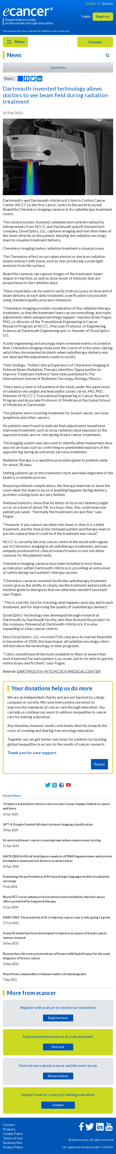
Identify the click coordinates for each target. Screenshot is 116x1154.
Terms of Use (13, 1138)
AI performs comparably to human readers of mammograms (44, 974)
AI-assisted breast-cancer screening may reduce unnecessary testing (52, 840)
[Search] (107, 55)
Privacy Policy (13, 1147)
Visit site (58, 1047)
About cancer (58, 1076)
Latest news (58, 67)
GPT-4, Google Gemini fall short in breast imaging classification (48, 824)
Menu (15, 42)
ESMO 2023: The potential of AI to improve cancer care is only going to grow (56, 917)
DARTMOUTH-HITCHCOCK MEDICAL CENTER (58, 671)
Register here (58, 1018)
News (14, 54)
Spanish (107, 3)
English (91, 3)
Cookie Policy (13, 1134)
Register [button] (103, 16)
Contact (9, 1125)
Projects (9, 1129)
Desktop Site (12, 1143)
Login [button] (86, 16)
